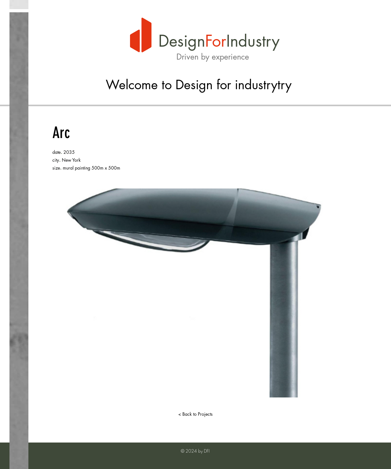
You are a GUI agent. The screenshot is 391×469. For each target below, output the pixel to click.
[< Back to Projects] (195, 414)
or (219, 41)
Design (181, 41)
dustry (259, 41)
